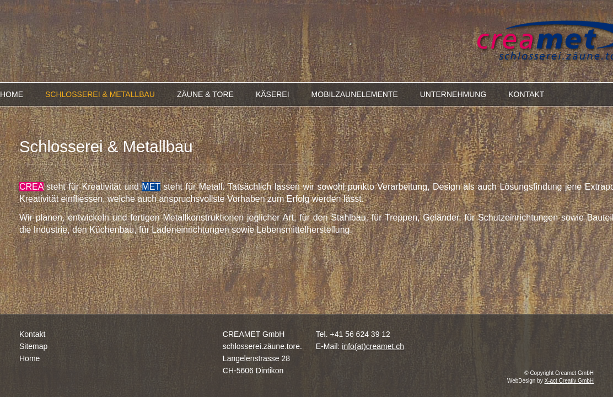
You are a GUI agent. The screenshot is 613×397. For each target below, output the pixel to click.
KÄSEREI (272, 94)
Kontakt (32, 334)
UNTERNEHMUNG (453, 94)
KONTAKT (526, 94)
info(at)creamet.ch (373, 346)
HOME (11, 94)
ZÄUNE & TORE (205, 94)
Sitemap (33, 346)
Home (29, 358)
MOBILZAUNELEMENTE (354, 94)
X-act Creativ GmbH (569, 381)
